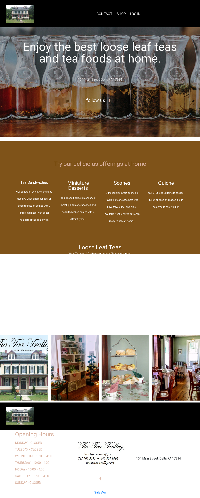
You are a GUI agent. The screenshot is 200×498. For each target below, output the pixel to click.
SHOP (121, 14)
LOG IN (135, 14)
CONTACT (104, 14)
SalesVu (100, 492)
